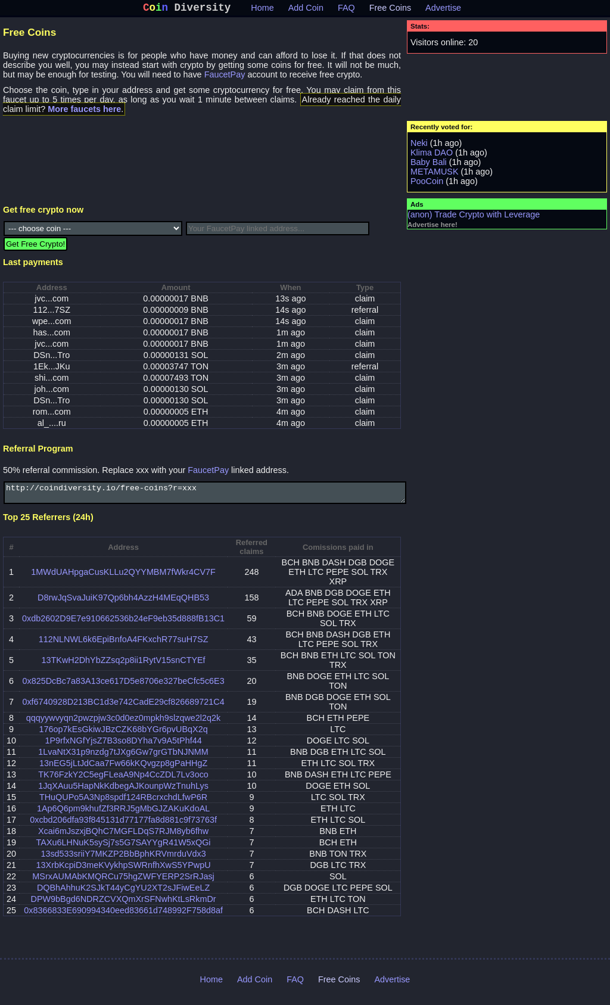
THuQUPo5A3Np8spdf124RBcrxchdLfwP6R (123, 803)
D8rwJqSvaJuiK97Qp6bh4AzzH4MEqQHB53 (123, 603)
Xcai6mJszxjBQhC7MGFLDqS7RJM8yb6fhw (123, 837)
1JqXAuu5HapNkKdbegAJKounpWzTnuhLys (123, 791)
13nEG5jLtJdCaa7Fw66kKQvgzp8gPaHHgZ (123, 769)
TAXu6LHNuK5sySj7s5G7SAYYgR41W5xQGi (123, 848)
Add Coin (305, 10)
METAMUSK (434, 174)
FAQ (346, 10)
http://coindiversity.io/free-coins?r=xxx (205, 497)
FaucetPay (224, 77)
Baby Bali (428, 164)
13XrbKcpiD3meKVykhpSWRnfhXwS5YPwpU (123, 871)
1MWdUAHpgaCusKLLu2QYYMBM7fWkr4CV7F (123, 578)
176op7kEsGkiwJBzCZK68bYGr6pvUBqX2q (123, 735)
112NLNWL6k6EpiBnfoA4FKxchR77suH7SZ (123, 645)
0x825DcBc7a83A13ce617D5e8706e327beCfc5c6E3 (123, 687)
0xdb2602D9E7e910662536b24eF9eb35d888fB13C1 (123, 624)
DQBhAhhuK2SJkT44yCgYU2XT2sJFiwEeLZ (123, 893)
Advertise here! (432, 227)
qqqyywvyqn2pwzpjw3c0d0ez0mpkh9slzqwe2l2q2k (123, 724)
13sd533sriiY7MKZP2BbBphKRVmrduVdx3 (123, 859)
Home (262, 10)
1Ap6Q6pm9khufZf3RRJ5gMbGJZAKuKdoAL (123, 814)
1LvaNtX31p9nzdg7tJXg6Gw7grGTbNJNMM (123, 758)
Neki (419, 145)
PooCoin (426, 183)
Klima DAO (431, 155)
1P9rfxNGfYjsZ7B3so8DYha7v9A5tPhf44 (123, 746)
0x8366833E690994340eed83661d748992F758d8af (123, 916)
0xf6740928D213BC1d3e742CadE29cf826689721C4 (123, 707)
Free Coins (390, 10)
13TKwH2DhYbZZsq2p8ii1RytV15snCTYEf (123, 666)
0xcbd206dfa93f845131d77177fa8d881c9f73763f (123, 825)
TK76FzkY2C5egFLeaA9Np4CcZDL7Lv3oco (123, 780)
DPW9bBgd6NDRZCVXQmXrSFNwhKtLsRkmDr (123, 905)
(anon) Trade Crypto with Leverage (473, 217)
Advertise (443, 10)
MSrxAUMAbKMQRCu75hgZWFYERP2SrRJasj (123, 882)
